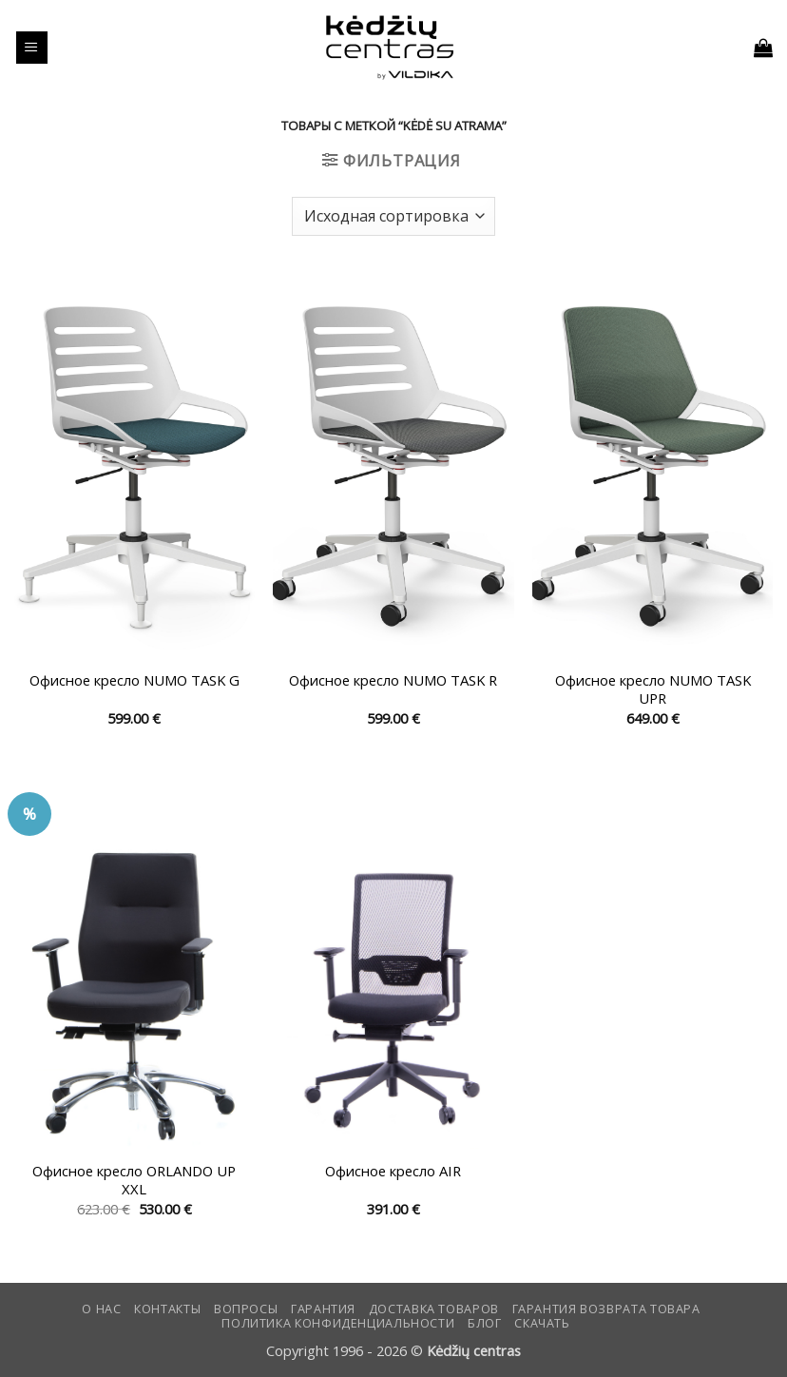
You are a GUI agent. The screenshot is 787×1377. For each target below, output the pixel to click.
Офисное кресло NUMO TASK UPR (653, 689)
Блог (485, 1323)
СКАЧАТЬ (541, 1323)
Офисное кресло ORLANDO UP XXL (134, 1180)
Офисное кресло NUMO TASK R (393, 680)
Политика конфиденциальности (337, 1323)
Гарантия (323, 1309)
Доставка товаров (434, 1309)
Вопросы (246, 1309)
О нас (101, 1309)
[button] (32, 47)
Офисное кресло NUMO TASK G (134, 680)
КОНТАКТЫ (167, 1309)
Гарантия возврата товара (606, 1309)
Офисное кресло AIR (393, 1171)
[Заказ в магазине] (393, 216)
